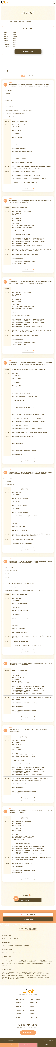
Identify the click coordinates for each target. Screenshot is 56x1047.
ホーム (4, 21)
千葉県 (14, 938)
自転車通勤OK (32, 972)
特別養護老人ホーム (25, 960)
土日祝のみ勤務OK (30, 975)
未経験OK (30, 977)
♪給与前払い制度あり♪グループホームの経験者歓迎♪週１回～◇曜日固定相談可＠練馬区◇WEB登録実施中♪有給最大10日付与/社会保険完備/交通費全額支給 (30, 282)
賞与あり (4, 978)
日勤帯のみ (49, 973)
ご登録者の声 (19, 1013)
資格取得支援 (11, 978)
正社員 (7, 953)
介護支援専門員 (18, 945)
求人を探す (9, 1045)
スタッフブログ (34, 1017)
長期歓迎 (18, 972)
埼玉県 (19, 938)
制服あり (29, 973)
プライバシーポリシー (8, 1040)
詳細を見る (28, 188)
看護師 (11, 945)
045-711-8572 (28, 1025)
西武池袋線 (21, 21)
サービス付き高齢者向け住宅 (38, 960)
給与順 (32, 75)
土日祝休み (15, 973)
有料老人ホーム (6, 960)
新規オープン (19, 978)
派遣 (3, 953)
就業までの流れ (20, 1006)
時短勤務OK (41, 977)
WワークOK (42, 973)
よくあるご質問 (20, 1010)
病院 (23, 963)
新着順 (24, 75)
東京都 (15, 21)
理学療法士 (26, 945)
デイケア (28, 963)
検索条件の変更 (28, 51)
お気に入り (28, 1045)
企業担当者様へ (34, 1003)
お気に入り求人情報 (28, 914)
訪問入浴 (10, 965)
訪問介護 (4, 965)
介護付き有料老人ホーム (35, 961)
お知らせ (32, 1013)
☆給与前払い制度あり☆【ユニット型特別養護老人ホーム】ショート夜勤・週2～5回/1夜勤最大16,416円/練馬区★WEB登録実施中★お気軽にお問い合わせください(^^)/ (30, 472)
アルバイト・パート (15, 953)
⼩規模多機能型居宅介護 (37, 963)
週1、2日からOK (6, 977)
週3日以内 (35, 973)
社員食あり (47, 977)
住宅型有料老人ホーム (7, 963)
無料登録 (47, 1045)
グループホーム (15, 960)
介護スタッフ (5, 945)
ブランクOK (25, 972)
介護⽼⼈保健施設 (23, 961)
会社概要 (33, 1006)
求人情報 (10, 21)
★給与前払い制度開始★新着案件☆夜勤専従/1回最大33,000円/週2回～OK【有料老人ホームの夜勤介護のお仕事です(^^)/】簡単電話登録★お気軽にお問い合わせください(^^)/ (30, 85)
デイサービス (5, 961)
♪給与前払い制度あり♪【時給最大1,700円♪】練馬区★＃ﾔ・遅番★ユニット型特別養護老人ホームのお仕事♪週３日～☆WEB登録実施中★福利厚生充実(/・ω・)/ (30, 363)
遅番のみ (38, 975)
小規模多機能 (17, 963)
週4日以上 (40, 972)
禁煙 (35, 977)
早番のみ (44, 975)
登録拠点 (32, 1010)
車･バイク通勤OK (6, 973)
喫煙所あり (21, 975)
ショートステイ (14, 961)
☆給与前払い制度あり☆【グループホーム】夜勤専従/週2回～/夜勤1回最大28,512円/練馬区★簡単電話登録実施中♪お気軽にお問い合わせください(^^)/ (30, 561)
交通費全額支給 (6, 972)
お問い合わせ (28, 1033)
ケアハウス (47, 963)
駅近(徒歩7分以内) (16, 977)
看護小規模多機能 (46, 961)
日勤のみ (24, 977)
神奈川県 (9, 938)
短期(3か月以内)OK (12, 975)
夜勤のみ (4, 975)
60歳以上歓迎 (22, 973)
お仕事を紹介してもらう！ (28, 900)
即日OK (13, 972)
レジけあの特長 (20, 999)
